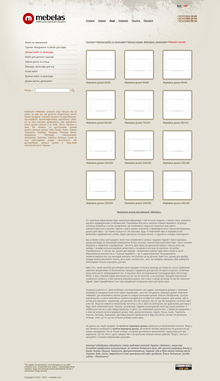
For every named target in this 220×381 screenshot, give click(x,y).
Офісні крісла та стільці (37, 62)
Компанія (123, 21)
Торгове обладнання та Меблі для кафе (45, 47)
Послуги (136, 21)
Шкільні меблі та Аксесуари (39, 52)
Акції (112, 21)
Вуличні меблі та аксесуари (39, 76)
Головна (90, 21)
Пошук (28, 90)
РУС (179, 6)
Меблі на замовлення (36, 42)
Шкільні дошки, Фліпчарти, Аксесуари (147, 42)
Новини (102, 21)
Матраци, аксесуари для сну (39, 66)
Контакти (148, 21)
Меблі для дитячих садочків (39, 57)
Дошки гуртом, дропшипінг (38, 81)
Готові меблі (31, 71)
